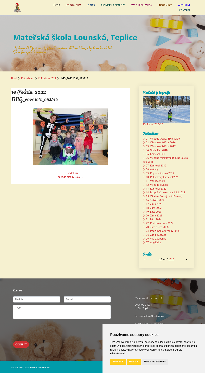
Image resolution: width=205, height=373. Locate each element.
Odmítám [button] (134, 361)
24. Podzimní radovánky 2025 (163, 230)
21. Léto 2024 (153, 219)
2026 (171, 259)
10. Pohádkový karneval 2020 (162, 177)
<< (146, 259)
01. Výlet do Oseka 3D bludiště (163, 138)
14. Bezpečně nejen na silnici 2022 (165, 192)
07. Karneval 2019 (156, 165)
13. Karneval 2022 (156, 188)
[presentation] (37, 328)
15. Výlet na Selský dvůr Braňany (164, 196)
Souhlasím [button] (118, 361)
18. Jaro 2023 (154, 207)
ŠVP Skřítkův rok (141, 5)
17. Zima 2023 (154, 204)
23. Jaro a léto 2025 (157, 227)
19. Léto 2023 (153, 211)
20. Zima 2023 (154, 215)
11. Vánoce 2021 (155, 180)
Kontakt (184, 10)
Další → (79, 176)
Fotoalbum (73, 5)
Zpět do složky (65, 176)
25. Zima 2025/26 (153, 124)
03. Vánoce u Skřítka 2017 (161, 146)
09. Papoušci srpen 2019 (160, 173)
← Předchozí (70, 173)
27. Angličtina (153, 242)
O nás (91, 5)
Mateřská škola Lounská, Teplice (75, 37)
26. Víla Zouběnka (156, 238)
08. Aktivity (152, 169)
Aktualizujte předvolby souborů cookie (30, 366)
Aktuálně (184, 5)
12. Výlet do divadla (157, 184)
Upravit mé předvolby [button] (154, 361)
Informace (165, 5)
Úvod (56, 5)
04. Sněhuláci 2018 (157, 150)
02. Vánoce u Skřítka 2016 (161, 142)
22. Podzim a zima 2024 (159, 223)
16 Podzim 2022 (47, 78)
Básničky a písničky (113, 5)
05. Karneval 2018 (156, 154)
